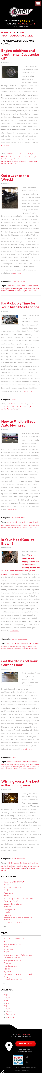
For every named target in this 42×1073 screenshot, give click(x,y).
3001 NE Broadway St (14, 154)
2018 (6, 1000)
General (31, 157)
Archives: (7, 989)
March (9, 1011)
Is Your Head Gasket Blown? (17, 542)
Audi (29, 154)
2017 (6, 1006)
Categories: (8, 876)
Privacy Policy (16, 1070)
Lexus (9, 161)
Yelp (27, 1062)
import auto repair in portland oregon (14, 159)
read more (5, 145)
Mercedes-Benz (33, 289)
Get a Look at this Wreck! (15, 178)
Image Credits (25, 1070)
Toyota (9, 163)
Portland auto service (18, 35)
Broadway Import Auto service (16, 157)
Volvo (30, 291)
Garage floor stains (26, 765)
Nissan (3, 291)
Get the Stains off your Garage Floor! (19, 663)
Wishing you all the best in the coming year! (20, 783)
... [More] (4, 927)
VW (14, 163)
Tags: (4, 933)
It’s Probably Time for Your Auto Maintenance (20, 305)
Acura (25, 154)
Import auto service (18, 281)
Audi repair (36, 154)
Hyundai (29, 286)
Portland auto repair (19, 161)
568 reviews (35, 21)
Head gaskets (34, 643)
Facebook (27, 1058)
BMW (3, 157)
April (8, 998)
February (10, 1014)
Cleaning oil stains (13, 765)
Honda (37, 157)
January (10, 1017)
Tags (21, 32)
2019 (6, 995)
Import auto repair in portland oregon (18, 919)
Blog (13, 32)
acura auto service (13, 643)
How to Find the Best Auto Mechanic (18, 423)
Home (4, 32)
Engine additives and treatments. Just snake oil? (20, 55)
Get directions (25, 1044)
